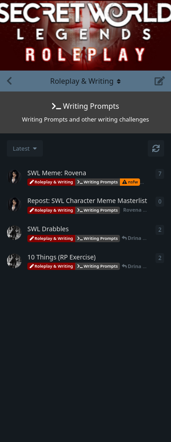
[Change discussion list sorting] (25, 148)
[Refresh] (156, 148)
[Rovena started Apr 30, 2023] (14, 204)
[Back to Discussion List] (9, 81)
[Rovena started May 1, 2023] (14, 176)
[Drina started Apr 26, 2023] (14, 232)
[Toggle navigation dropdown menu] (85, 81)
